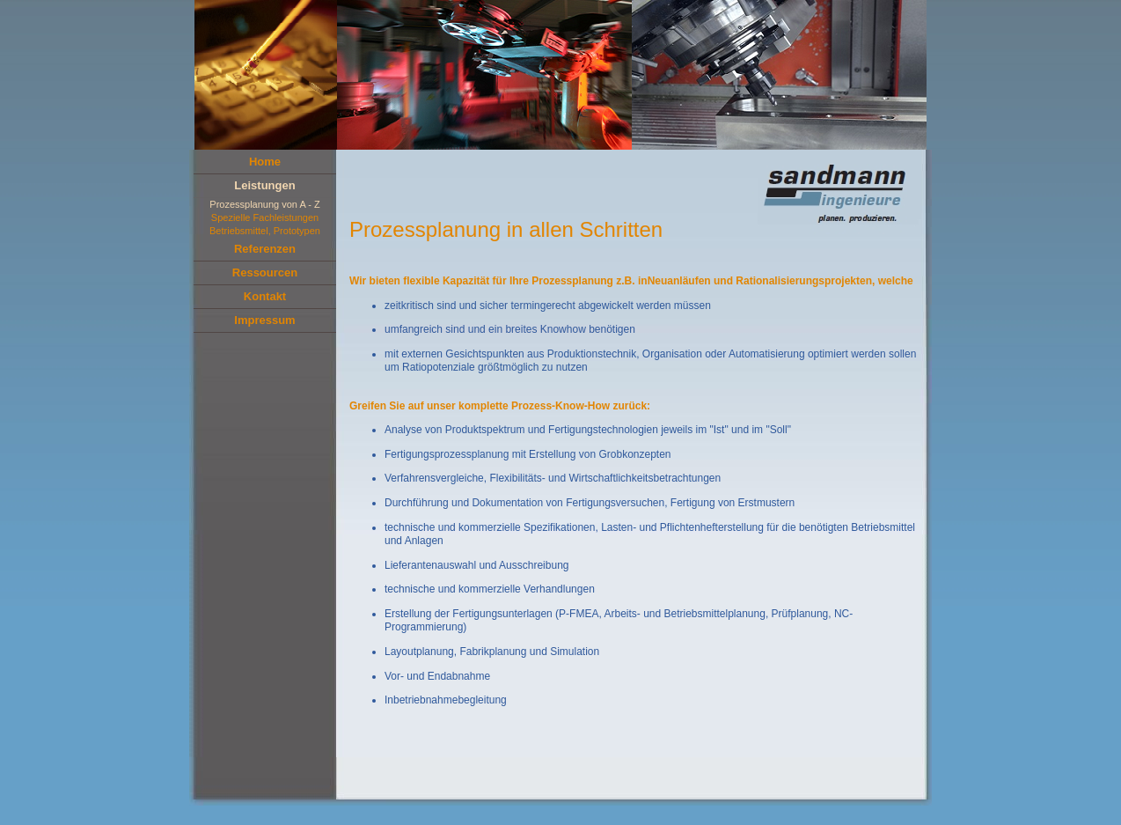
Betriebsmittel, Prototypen (264, 230)
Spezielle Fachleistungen (265, 217)
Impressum (264, 320)
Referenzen (265, 248)
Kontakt (265, 296)
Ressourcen (264, 272)
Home (265, 161)
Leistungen (264, 185)
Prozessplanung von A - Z (264, 204)
